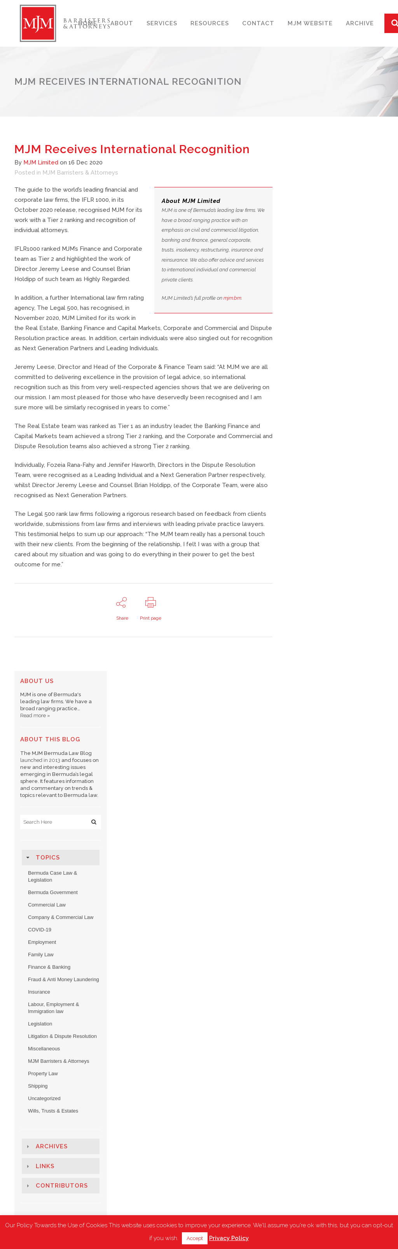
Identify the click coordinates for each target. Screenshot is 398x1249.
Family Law (41, 954)
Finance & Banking (49, 967)
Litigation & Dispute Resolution (62, 1036)
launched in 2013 (40, 760)
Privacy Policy (229, 1238)
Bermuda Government (53, 892)
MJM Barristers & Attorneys (80, 172)
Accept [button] (195, 1238)
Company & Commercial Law (60, 917)
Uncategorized (44, 1098)
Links (45, 1166)
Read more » (35, 715)
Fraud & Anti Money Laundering (63, 979)
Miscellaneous (44, 1049)
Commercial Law (47, 905)
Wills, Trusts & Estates (53, 1111)
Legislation (40, 1024)
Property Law (43, 1073)
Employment (42, 942)
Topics (48, 857)
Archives (52, 1146)
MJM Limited (40, 162)
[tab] (60, 857)
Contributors (62, 1185)
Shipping (38, 1086)
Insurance (39, 992)
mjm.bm (232, 298)
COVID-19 (39, 930)
